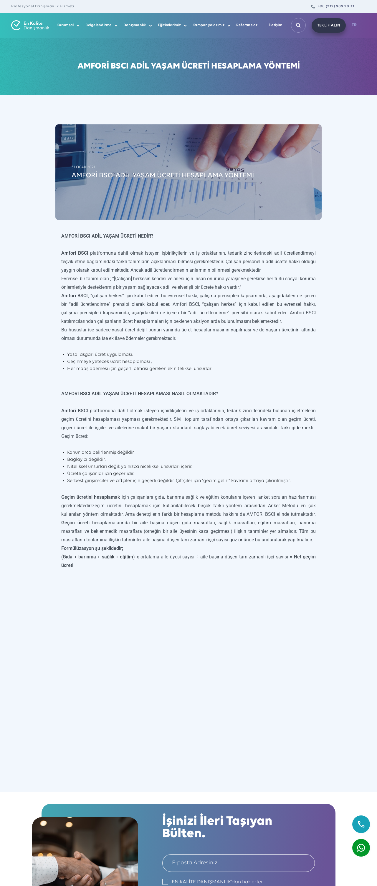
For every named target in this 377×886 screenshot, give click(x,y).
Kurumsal (65, 25)
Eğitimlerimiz (169, 25)
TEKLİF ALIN (328, 25)
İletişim (275, 25)
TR (354, 25)
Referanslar (246, 25)
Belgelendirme (98, 25)
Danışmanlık (134, 25)
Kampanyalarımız (208, 25)
